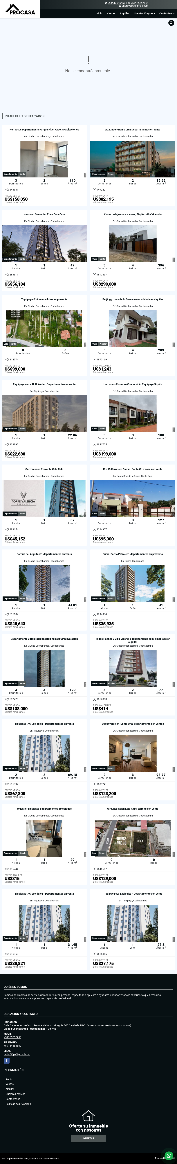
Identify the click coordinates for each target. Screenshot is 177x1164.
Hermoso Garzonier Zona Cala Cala (44, 214)
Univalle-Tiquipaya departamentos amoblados (44, 808)
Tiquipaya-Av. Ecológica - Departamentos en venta (44, 723)
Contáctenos (167, 13)
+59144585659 (116, 3)
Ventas (111, 13)
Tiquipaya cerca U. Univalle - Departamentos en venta (44, 384)
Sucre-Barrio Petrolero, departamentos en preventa (133, 554)
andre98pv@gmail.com (17, 1054)
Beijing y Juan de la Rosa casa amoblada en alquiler (132, 299)
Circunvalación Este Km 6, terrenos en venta (132, 808)
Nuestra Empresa (144, 13)
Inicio (99, 13)
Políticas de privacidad (18, 1103)
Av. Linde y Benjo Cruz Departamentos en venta (132, 129)
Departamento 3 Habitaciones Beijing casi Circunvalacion (44, 638)
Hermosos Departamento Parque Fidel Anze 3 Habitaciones (44, 129)
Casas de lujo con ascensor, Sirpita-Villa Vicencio (133, 214)
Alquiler (124, 13)
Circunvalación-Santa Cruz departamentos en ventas (133, 723)
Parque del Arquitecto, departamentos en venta (44, 554)
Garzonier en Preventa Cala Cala (44, 469)
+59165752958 (139, 3)
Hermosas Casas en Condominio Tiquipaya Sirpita (133, 384)
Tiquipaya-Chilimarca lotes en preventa (44, 299)
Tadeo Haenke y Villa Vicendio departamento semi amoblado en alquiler (132, 640)
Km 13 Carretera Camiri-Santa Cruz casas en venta (132, 469)
